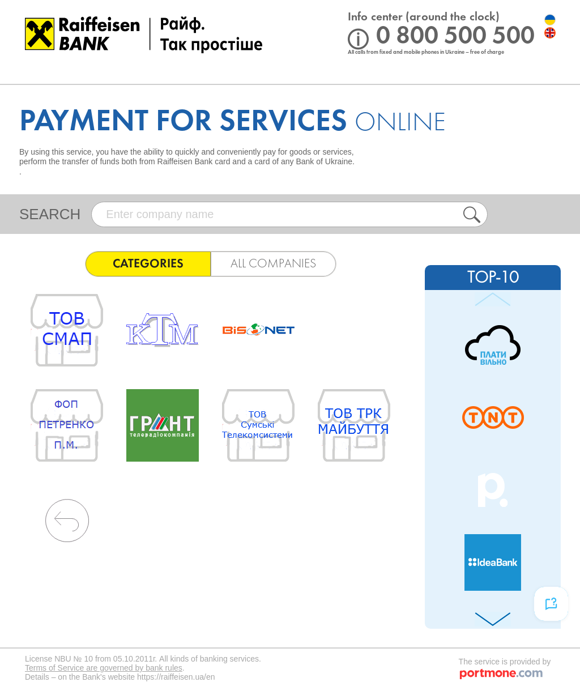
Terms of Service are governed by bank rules (103, 667)
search (49, 214)
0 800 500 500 (455, 36)
